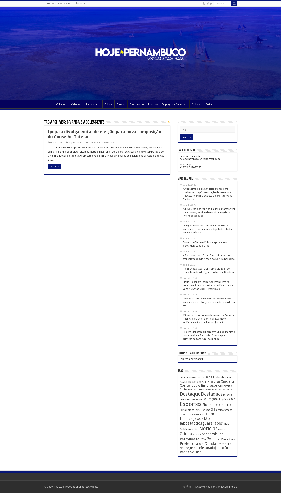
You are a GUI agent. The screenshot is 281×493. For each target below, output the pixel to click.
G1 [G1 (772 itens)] (213, 409)
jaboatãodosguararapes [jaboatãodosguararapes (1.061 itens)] (201, 423)
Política (210, 104)
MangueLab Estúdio (226, 486)
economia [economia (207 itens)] (196, 399)
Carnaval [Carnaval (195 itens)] (197, 381)
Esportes (153, 104)
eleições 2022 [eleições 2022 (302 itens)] (226, 399)
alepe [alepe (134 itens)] (182, 377)
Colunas (60, 104)
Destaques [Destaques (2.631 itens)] (212, 394)
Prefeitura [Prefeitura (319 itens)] (228, 439)
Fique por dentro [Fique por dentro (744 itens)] (216, 405)
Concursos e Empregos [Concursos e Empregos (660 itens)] (199, 385)
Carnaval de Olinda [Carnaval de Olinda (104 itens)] (211, 382)
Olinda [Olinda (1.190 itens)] (186, 433)
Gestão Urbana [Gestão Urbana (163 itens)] (224, 410)
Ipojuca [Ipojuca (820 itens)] (186, 419)
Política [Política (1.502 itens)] (214, 438)
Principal (80, 3)
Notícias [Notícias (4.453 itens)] (208, 428)
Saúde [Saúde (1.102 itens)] (195, 452)
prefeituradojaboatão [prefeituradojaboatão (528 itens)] (212, 448)
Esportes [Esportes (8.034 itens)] (191, 404)
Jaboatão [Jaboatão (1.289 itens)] (201, 418)
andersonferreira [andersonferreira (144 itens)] (195, 377)
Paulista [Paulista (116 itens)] (197, 434)
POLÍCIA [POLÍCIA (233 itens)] (201, 439)
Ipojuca (71, 142)
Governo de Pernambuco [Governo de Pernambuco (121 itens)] (192, 414)
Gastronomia (137, 104)
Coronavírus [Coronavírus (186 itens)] (225, 385)
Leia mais (54, 166)
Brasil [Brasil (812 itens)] (209, 377)
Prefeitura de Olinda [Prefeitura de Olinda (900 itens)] (198, 443)
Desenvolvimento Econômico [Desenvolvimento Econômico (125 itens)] (217, 389)
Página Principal (49, 104)
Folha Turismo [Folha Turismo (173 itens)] (202, 410)
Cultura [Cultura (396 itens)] (185, 389)
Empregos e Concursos (174, 104)
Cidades (75, 104)
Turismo (120, 104)
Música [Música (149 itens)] (195, 429)
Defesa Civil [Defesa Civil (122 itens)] (196, 389)
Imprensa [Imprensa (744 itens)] (214, 414)
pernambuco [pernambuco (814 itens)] (212, 434)
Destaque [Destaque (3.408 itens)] (190, 394)
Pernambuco (93, 104)
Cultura (108, 104)
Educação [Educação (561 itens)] (209, 399)
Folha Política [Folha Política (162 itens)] (187, 410)
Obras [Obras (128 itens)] (221, 429)
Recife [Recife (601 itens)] (185, 452)
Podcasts (197, 104)
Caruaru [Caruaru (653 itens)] (227, 381)
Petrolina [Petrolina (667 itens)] (187, 439)
